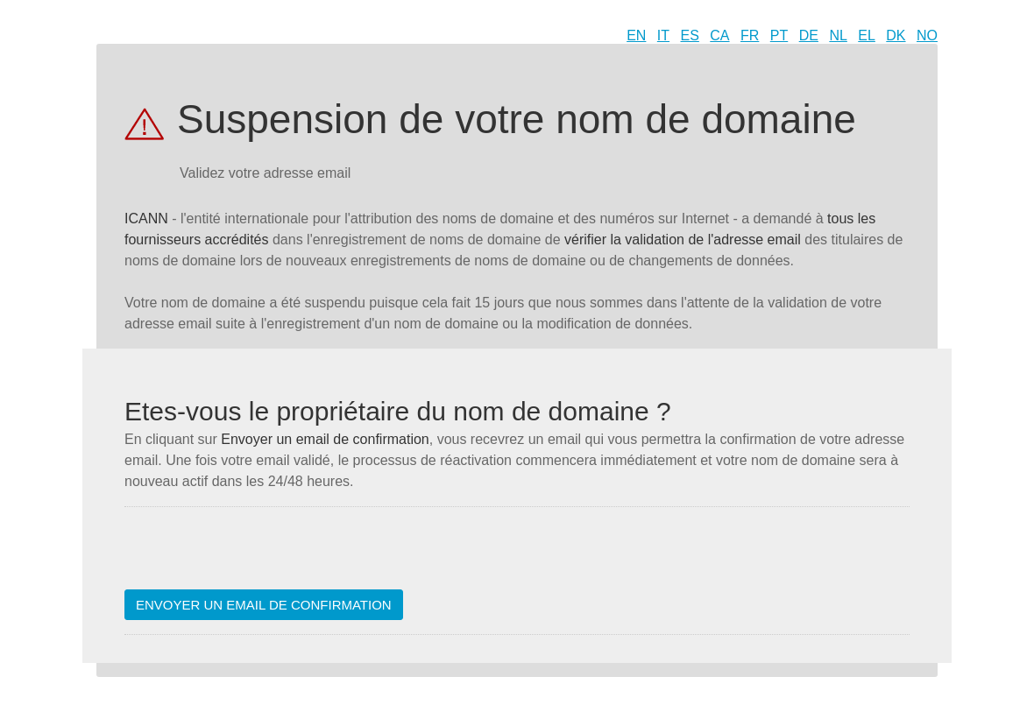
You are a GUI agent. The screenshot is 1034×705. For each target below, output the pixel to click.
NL (837, 35)
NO (927, 35)
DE (808, 35)
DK (895, 35)
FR (749, 35)
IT (663, 35)
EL (866, 35)
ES (690, 35)
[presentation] (257, 555)
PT (779, 35)
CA (719, 35)
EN (636, 35)
